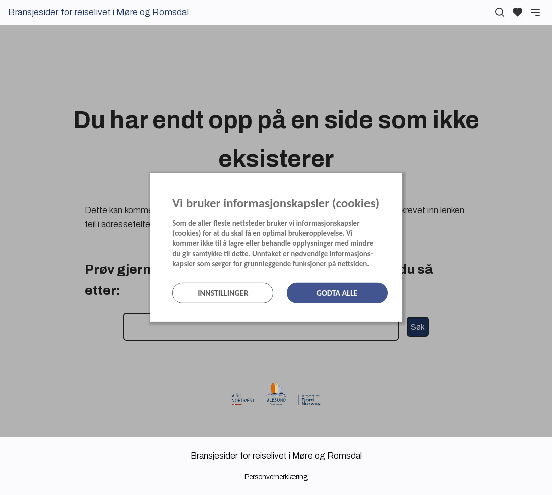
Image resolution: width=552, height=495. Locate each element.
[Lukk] (399, 183)
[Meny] (535, 12)
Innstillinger (223, 293)
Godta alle (337, 293)
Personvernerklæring (276, 477)
